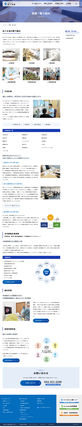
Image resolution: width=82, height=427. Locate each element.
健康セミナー (23, 413)
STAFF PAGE (51, 425)
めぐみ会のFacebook (43, 408)
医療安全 (27, 125)
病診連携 (48, 125)
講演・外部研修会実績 (8, 413)
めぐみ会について (36, 4)
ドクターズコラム (24, 415)
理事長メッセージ (7, 402)
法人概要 (5, 406)
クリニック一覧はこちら (11, 206)
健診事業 (22, 406)
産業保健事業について (11, 361)
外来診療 (22, 402)
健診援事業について (40, 321)
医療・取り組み (48, 4)
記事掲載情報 (6, 411)
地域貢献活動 (69, 38)
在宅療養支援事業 (24, 404)
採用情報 (68, 4)
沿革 (4, 408)
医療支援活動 (22, 419)
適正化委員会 (37, 125)
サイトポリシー (43, 425)
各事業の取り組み (70, 35)
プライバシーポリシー (33, 425)
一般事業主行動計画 (23, 425)
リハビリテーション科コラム (26, 417)
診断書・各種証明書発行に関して (10, 425)
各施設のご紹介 (59, 4)
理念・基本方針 (6, 404)
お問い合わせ (30, 384)
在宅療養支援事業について (12, 283)
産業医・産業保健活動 (25, 408)
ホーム (4, 25)
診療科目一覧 (17, 125)
